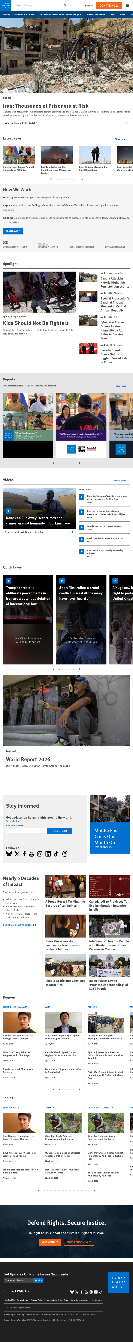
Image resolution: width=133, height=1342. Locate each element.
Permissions (51, 1299)
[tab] (57, 179)
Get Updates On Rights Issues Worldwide (36, 1274)
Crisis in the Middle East (25, 14)
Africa (93, 1007)
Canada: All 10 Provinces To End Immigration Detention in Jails (108, 905)
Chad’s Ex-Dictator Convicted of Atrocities (65, 982)
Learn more (13, 231)
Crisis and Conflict (101, 1107)
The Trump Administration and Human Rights (62, 14)
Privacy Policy (12, 820)
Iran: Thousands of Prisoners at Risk (45, 105)
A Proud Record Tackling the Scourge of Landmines (65, 903)
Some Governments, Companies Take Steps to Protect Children (62, 945)
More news (122, 139)
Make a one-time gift (79, 1242)
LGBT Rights (12, 1107)
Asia (49, 1007)
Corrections (22, 1299)
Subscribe (60, 830)
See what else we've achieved (20, 924)
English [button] (89, 5)
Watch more (122, 480)
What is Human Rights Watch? (21, 123)
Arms (50, 1107)
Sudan (124, 14)
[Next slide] (82, 179)
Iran (114, 14)
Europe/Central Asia (17, 1007)
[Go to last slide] (51, 179)
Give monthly (50, 1242)
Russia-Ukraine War (97, 14)
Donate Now (108, 5)
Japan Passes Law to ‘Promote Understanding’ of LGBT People (108, 984)
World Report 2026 (28, 759)
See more (123, 386)
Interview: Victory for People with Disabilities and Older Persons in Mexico (109, 945)
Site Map (64, 1299)
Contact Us (10, 1299)
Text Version (96, 1299)
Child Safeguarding (79, 1299)
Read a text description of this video (24, 532)
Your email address (14, 825)
